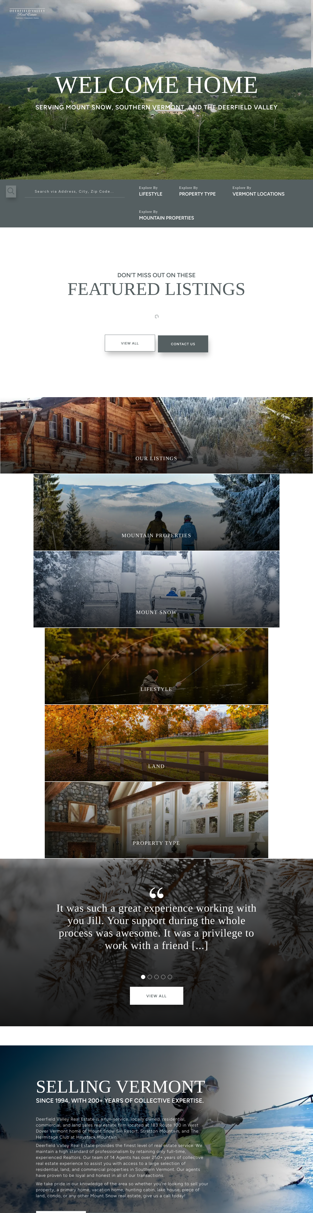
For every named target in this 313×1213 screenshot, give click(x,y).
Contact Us (118, 1046)
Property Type (197, 194)
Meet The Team (62, 1046)
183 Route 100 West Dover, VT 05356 (190, 1173)
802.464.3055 (55, 1173)
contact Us (185, 343)
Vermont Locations (259, 194)
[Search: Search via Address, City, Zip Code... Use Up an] (75, 191)
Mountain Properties (166, 218)
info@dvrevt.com (110, 1173)
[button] (12, 191)
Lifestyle (150, 194)
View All (128, 343)
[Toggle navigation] (300, 11)
